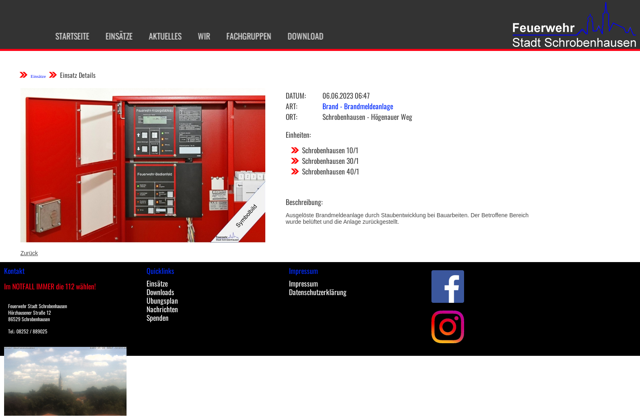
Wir (200, 36)
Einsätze (115, 36)
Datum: (296, 95)
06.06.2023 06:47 (346, 95)
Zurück (29, 253)
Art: (291, 106)
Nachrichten (162, 309)
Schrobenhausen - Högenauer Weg (367, 116)
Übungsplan (162, 300)
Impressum (303, 283)
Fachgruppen (244, 36)
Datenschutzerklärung (318, 292)
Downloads (160, 292)
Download (302, 36)
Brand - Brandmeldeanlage (357, 106)
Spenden (158, 317)
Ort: (291, 116)
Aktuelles (161, 36)
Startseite (68, 36)
